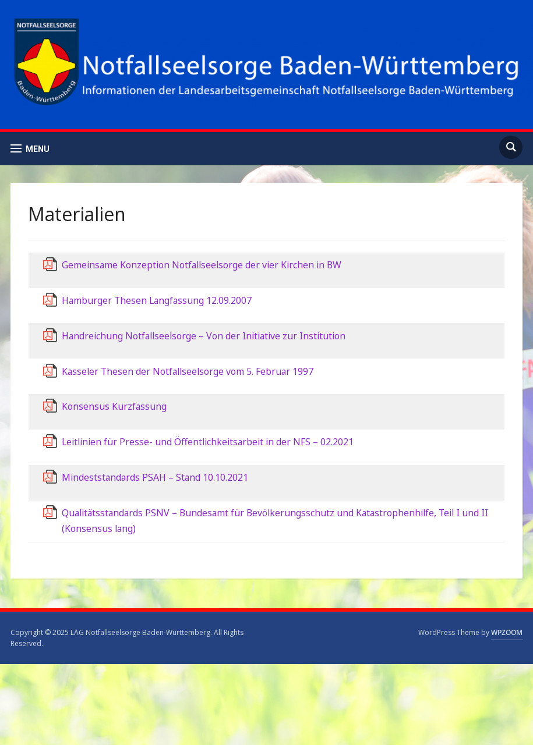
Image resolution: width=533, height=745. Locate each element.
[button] (30, 148)
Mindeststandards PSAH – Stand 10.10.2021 (155, 477)
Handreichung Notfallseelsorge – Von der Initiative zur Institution (203, 335)
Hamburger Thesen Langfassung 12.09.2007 (157, 300)
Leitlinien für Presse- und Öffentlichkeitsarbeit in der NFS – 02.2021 (208, 441)
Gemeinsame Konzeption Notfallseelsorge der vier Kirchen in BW (201, 264)
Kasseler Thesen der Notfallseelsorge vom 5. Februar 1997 (187, 371)
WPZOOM (507, 632)
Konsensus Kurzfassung (114, 406)
